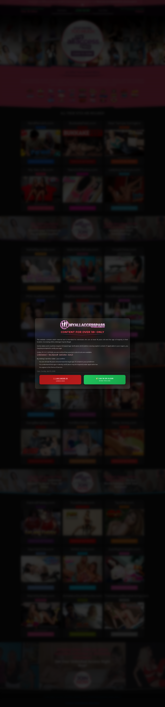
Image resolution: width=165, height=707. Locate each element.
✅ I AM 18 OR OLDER (104, 380)
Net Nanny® (53, 355)
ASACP (70, 355)
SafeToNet (63, 355)
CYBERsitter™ (42, 355)
